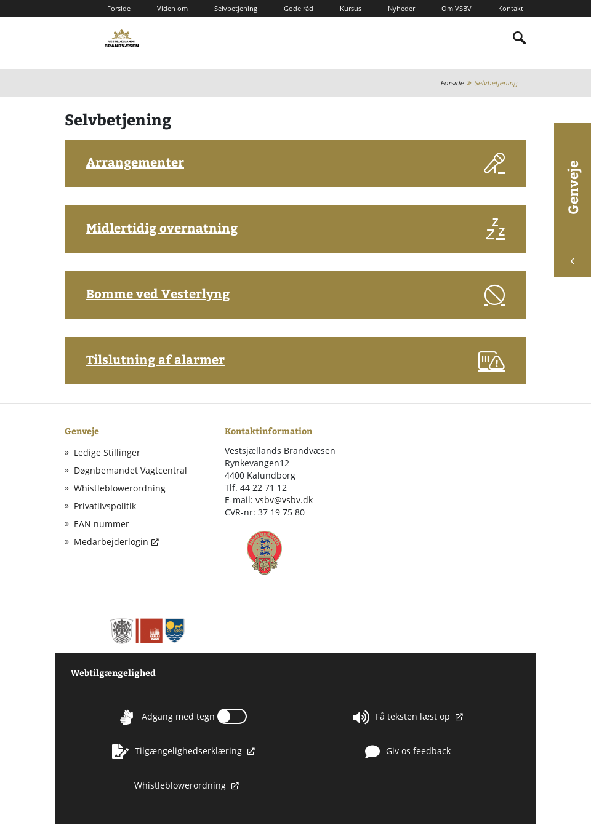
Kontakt (510, 8)
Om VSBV (456, 8)
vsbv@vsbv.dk (284, 500)
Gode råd (298, 8)
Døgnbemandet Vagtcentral (130, 470)
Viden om (172, 8)
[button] (295, 166)
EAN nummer (101, 524)
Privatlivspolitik (105, 506)
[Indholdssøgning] (519, 38)
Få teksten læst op (402, 717)
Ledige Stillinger (107, 452)
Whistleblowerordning (120, 488)
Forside (119, 8)
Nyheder (401, 8)
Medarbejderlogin (111, 541)
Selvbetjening (235, 8)
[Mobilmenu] (75, 37)
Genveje (572, 212)
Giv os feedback (408, 751)
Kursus (350, 8)
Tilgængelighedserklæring (178, 751)
